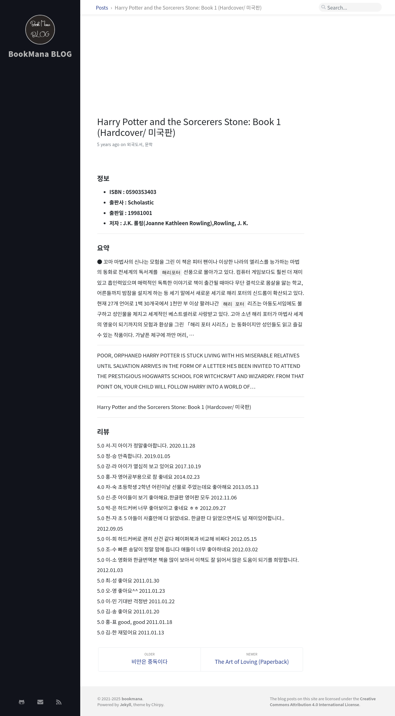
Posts (102, 7)
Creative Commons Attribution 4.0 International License (323, 701)
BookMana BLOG (40, 53)
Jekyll (125, 704)
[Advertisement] (40, 161)
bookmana (132, 698)
